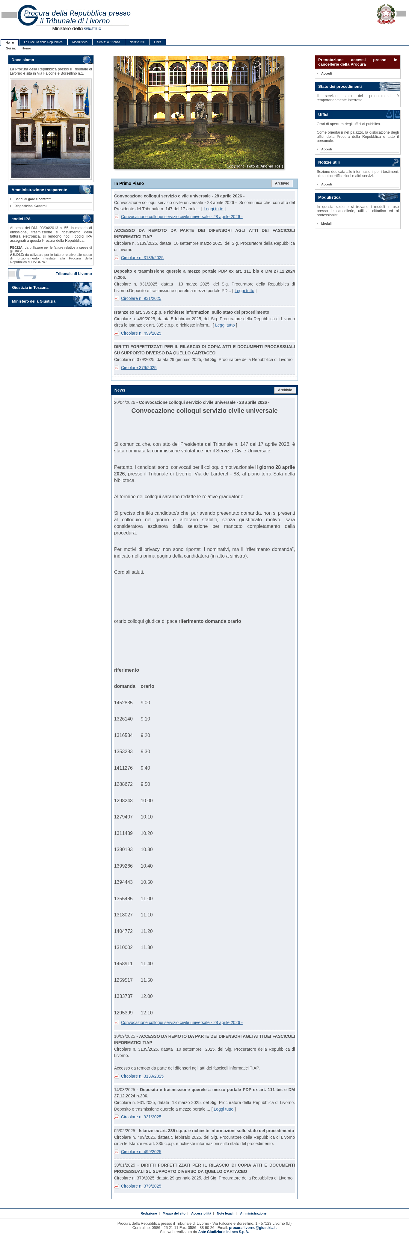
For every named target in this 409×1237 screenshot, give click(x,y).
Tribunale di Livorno (74, 274)
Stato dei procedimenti (340, 86)
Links (157, 42)
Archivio (282, 183)
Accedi (326, 73)
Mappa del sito (174, 1213)
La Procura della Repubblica (43, 42)
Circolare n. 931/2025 (141, 298)
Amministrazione (253, 1213)
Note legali (225, 1213)
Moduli (326, 223)
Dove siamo (22, 60)
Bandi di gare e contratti (33, 199)
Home (10, 42)
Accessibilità (201, 1213)
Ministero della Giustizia (33, 301)
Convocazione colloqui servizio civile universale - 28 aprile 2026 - (182, 216)
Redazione (149, 1213)
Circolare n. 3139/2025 (142, 257)
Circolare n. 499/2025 (141, 333)
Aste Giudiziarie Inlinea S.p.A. (223, 1232)
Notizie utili (137, 42)
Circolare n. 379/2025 (141, 1186)
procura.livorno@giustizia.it (253, 1228)
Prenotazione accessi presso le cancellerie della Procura (357, 62)
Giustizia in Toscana (30, 288)
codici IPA (21, 219)
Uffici (323, 114)
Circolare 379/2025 (139, 367)
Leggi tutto (214, 208)
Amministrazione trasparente (39, 190)
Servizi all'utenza (108, 42)
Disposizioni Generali (30, 206)
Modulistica (79, 42)
